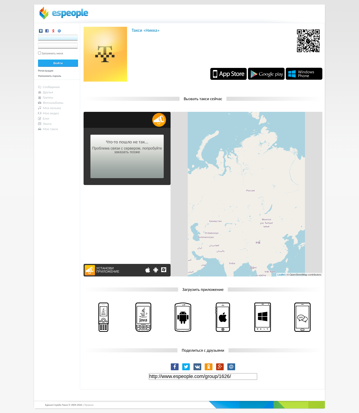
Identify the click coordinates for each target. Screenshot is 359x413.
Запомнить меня (52, 53)
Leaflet (281, 274)
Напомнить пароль (49, 76)
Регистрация (45, 70)
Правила (88, 404)
